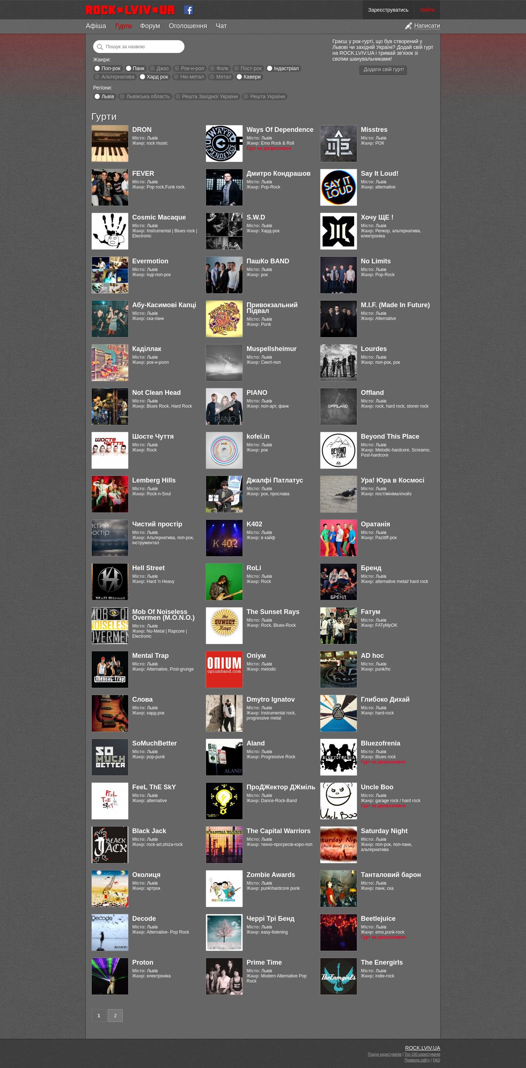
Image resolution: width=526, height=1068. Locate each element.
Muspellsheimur (272, 348)
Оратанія (375, 524)
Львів (108, 96)
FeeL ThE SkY (154, 787)
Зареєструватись (388, 10)
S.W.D (256, 217)
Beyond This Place (390, 436)
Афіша (96, 26)
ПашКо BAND (268, 261)
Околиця (146, 874)
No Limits (376, 261)
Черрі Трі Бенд (270, 918)
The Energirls (382, 962)
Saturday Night (384, 831)
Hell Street (148, 568)
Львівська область (148, 96)
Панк (138, 68)
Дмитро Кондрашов (278, 173)
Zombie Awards (271, 874)
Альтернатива (118, 77)
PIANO (257, 392)
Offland (372, 392)
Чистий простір (157, 524)
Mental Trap (150, 655)
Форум (150, 26)
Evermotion (150, 261)
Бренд (371, 568)
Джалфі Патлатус (275, 480)
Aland (256, 743)
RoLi (254, 568)
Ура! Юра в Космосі (392, 480)
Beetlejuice (378, 918)
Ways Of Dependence (280, 129)
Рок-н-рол (192, 68)
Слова (142, 699)
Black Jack (149, 831)
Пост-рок (251, 68)
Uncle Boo (377, 787)
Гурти (123, 26)
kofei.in (258, 436)
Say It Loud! (380, 173)
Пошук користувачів (384, 1054)
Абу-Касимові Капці (164, 305)
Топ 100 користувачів (422, 1054)
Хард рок (157, 77)
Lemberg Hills (154, 480)
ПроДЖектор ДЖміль (281, 787)
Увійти (427, 10)
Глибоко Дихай (385, 699)
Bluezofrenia (380, 743)
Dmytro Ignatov (271, 699)
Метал (223, 77)
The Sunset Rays (273, 611)
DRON (142, 129)
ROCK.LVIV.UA (422, 1048)
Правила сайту (417, 1060)
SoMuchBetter (154, 743)
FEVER (143, 173)
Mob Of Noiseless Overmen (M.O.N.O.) (163, 614)
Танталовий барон (391, 874)
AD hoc (372, 655)
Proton (142, 962)
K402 (254, 524)
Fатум (370, 611)
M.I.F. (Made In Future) (395, 305)
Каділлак (146, 348)
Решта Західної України (210, 96)
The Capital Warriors (278, 831)
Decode (144, 918)
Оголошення (188, 26)
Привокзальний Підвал (272, 307)
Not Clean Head (156, 392)
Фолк (222, 68)
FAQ (436, 1060)
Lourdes (374, 348)
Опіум (256, 655)
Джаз (163, 68)
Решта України (267, 96)
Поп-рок (111, 68)
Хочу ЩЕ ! (377, 217)
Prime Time (264, 962)
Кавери (252, 77)
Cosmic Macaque (159, 217)
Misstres (374, 129)
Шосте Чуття (153, 436)
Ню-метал (192, 77)
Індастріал (286, 68)
